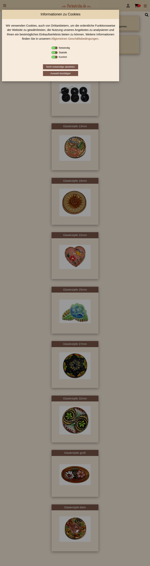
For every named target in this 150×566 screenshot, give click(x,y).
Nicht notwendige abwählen (60, 66)
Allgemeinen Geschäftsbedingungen (74, 38)
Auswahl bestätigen (60, 73)
